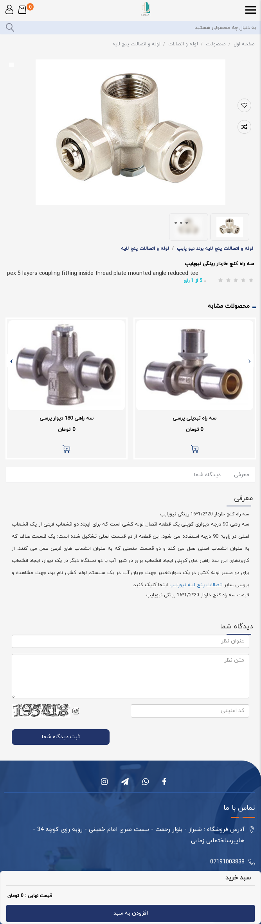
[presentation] (249, 360)
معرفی (240, 475)
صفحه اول (244, 44)
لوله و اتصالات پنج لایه (138, 44)
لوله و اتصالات (185, 44)
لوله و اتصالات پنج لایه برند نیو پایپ (215, 249)
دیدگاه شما (207, 475)
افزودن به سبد (130, 913)
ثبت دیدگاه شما (61, 737)
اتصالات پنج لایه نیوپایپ (196, 584)
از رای (193, 281)
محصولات (218, 44)
